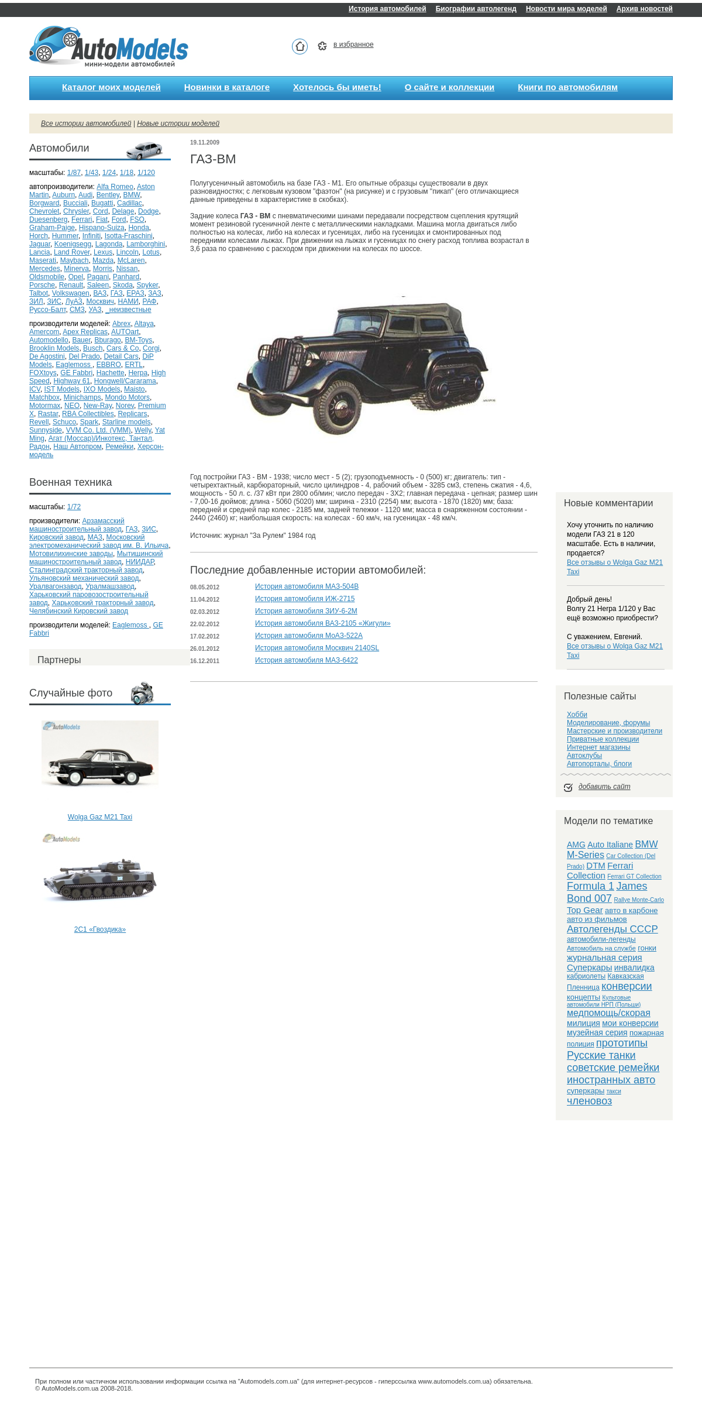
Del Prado (83, 356)
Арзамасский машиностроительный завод (77, 525)
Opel (75, 277)
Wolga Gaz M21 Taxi (100, 817)
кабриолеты (586, 976)
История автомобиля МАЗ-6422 (306, 660)
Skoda (123, 285)
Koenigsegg (72, 244)
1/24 (109, 173)
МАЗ (95, 537)
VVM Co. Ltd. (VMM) (98, 430)
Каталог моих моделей (111, 87)
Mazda (102, 260)
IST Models (62, 389)
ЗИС (54, 301)
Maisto (134, 389)
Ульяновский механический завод (84, 578)
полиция (580, 1044)
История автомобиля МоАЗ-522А (309, 636)
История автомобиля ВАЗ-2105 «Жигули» (323, 623)
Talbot (38, 293)
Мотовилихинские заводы (71, 554)
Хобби (577, 715)
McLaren (131, 260)
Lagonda (109, 244)
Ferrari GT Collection (634, 876)
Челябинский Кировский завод (78, 611)
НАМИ (128, 301)
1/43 (91, 173)
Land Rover (72, 252)
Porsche (42, 285)
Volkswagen (71, 293)
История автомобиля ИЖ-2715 (305, 599)
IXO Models (102, 389)
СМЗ (77, 310)
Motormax (44, 406)
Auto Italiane (610, 844)
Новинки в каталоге (227, 87)
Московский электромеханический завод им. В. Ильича (98, 541)
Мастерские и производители (614, 731)
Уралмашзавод (110, 586)
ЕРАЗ (135, 293)
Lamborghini (145, 244)
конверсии (626, 986)
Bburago (107, 340)
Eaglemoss (74, 365)
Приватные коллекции (603, 739)
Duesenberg (48, 219)
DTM (595, 865)
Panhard (126, 277)
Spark (89, 422)
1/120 (146, 173)
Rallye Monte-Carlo (639, 900)
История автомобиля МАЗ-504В (307, 586)
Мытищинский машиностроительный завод (96, 558)
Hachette (111, 373)
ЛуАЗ (74, 301)
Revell (39, 422)
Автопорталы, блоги (599, 764)
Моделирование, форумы (608, 723)
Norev (125, 406)
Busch (92, 348)
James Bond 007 (607, 892)
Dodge (148, 211)
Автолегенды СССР (612, 929)
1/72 (74, 507)
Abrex (121, 324)
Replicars (132, 414)
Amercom (44, 332)
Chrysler (76, 211)
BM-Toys (138, 340)
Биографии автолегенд (476, 9)
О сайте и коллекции (450, 87)
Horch (38, 236)
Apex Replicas (85, 332)
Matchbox (44, 397)
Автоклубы (584, 756)
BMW (131, 195)
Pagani (98, 277)
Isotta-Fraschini (129, 236)
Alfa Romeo (115, 187)
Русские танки (601, 1055)
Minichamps (82, 397)
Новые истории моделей (178, 123)
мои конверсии (630, 1023)
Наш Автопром (77, 446)
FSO (137, 219)
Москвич (99, 301)
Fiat (102, 219)
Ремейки (119, 446)
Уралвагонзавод (55, 586)
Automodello (48, 340)
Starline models (126, 422)
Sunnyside (45, 430)
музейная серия (597, 1032)
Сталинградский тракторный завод (86, 570)
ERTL (133, 365)
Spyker (148, 285)
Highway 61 (71, 381)
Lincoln (127, 252)
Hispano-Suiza (102, 228)
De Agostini (47, 356)
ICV (34, 389)
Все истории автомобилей (86, 123)
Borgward (44, 203)
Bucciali (75, 203)
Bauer (81, 340)
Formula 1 (590, 886)
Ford (119, 219)
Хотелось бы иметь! (337, 87)
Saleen (98, 285)
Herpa (137, 373)
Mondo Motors (127, 397)
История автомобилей (387, 9)
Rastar (48, 414)
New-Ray (98, 406)
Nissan (127, 269)
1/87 (74, 173)
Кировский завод (56, 537)
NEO (72, 406)
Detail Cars (121, 356)
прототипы (622, 1043)
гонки (647, 947)
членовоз (589, 1101)
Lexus (103, 252)
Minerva (76, 269)
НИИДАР (140, 562)
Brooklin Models (54, 348)
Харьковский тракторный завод (103, 603)
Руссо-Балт (47, 310)
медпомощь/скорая (609, 1013)
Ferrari (81, 219)
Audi (85, 195)
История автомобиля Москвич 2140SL (317, 648)
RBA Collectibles (88, 414)
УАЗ (95, 310)
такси (614, 1091)
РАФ (149, 301)
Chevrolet (44, 211)
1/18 (126, 173)
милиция (583, 1023)
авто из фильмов (597, 919)
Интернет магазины (599, 747)
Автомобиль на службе (601, 948)
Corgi (151, 348)
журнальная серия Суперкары (604, 962)
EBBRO (109, 365)
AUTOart (125, 332)
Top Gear (585, 910)
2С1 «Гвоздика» (100, 929)
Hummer (65, 236)
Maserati (42, 260)
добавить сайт (605, 787)
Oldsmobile (46, 277)
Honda (138, 228)
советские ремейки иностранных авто (613, 1074)
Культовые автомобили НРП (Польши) (604, 1001)
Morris (102, 269)
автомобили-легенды (601, 939)
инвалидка (634, 967)
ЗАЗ (154, 293)
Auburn (63, 195)
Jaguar (39, 244)
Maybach (74, 260)
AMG (576, 844)
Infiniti (91, 236)
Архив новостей (645, 9)
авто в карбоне (631, 910)
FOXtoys (43, 373)
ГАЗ (117, 293)
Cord (100, 211)
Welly (143, 430)
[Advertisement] (100, 984)
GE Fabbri (76, 373)
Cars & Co (122, 348)
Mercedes (44, 269)
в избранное (353, 44)
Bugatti (102, 203)
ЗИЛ (36, 301)
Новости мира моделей (566, 9)
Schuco (64, 422)
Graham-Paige (52, 228)
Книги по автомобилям (568, 87)
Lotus (151, 252)
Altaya (143, 324)
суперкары (585, 1090)
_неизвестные (128, 310)
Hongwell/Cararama (125, 381)
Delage (123, 211)
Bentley (108, 195)
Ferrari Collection (600, 870)
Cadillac (129, 203)
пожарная (646, 1032)
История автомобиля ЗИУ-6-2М (306, 611)
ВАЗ (99, 293)
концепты (583, 997)
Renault (71, 285)
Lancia (39, 252)
